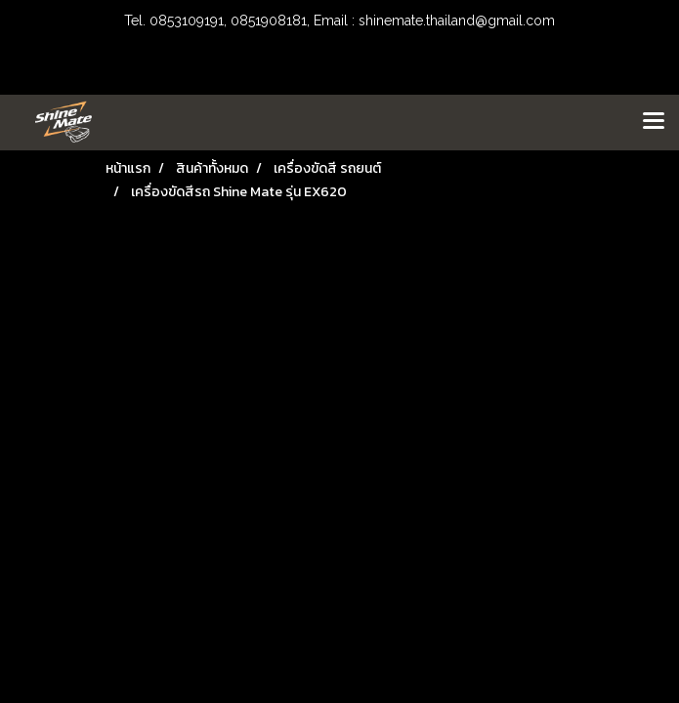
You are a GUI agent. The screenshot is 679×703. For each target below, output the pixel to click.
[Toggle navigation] (653, 122)
